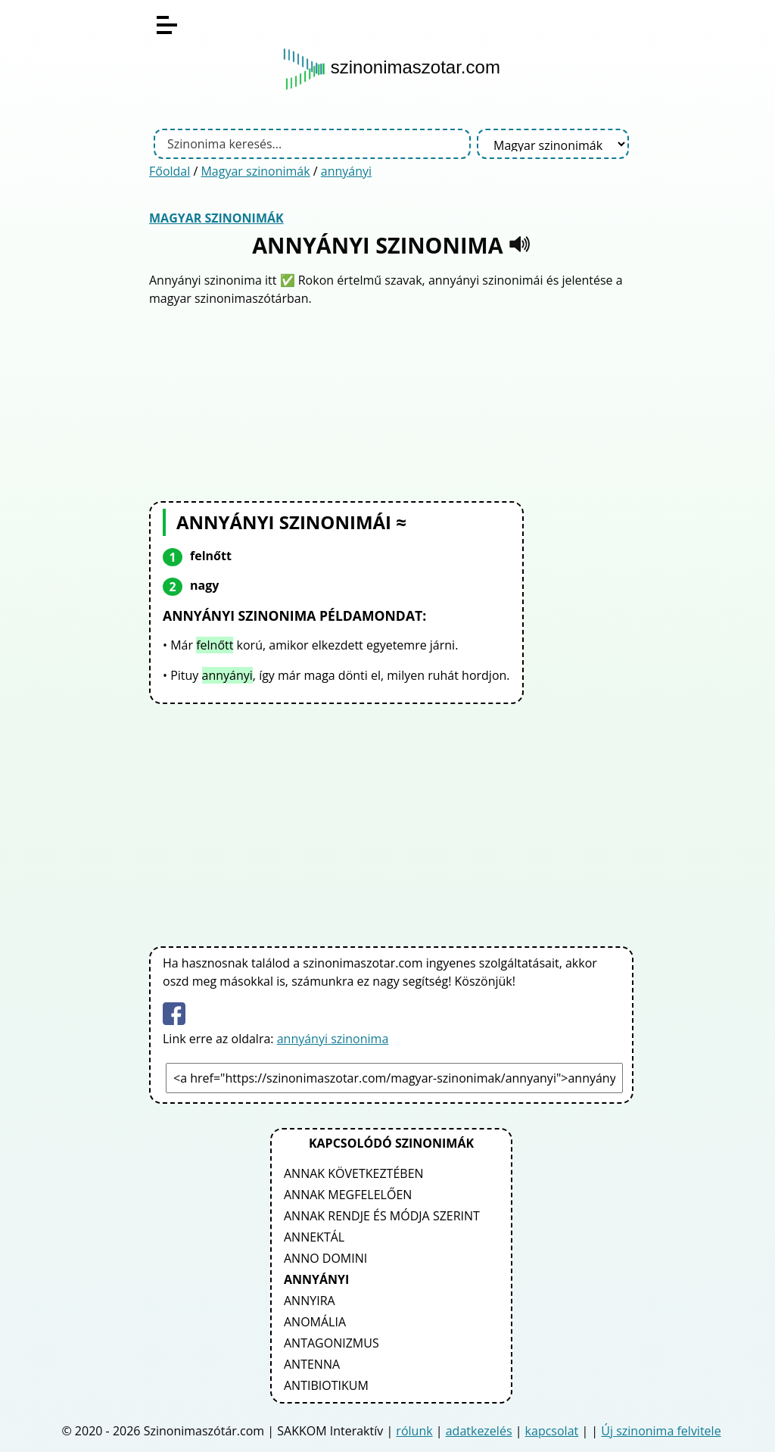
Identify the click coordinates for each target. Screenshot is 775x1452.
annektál (314, 1237)
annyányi (346, 171)
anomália (315, 1321)
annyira (309, 1300)
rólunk (414, 1430)
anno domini (325, 1258)
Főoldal (169, 171)
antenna (312, 1364)
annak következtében (354, 1173)
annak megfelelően (348, 1194)
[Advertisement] (391, 402)
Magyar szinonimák (255, 171)
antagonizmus (331, 1343)
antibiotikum (326, 1385)
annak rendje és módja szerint (382, 1215)
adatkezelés (479, 1430)
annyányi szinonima (333, 1038)
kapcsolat (552, 1430)
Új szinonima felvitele (661, 1430)
